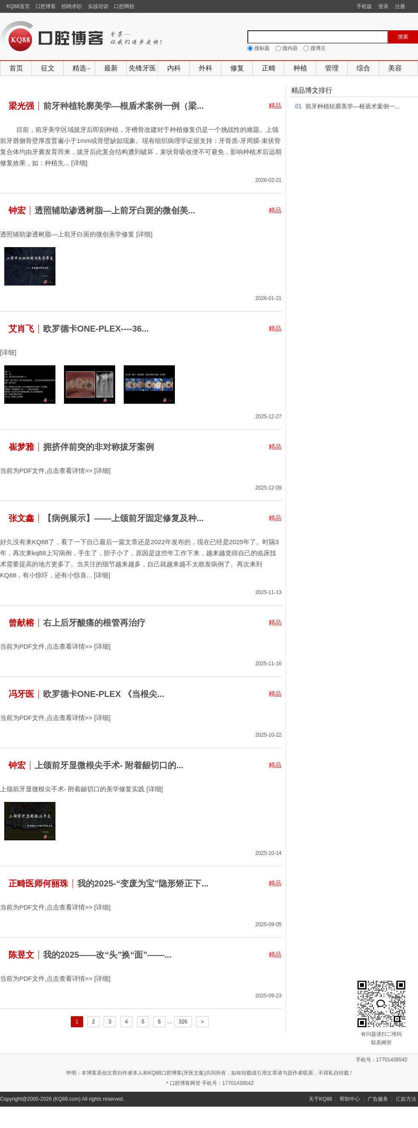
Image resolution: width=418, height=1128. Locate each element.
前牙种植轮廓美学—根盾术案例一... (352, 106)
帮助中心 (350, 1099)
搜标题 (259, 48)
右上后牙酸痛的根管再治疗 (94, 622)
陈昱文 (21, 954)
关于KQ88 (320, 1099)
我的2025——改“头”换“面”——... (107, 954)
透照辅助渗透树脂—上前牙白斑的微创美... (115, 210)
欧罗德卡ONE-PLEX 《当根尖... (103, 694)
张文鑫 (21, 518)
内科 (174, 68)
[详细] (79, 162)
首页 (16, 68)
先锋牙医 (142, 68)
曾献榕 (21, 622)
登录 (383, 6)
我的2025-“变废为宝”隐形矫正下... (143, 883)
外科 (205, 68)
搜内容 (287, 48)
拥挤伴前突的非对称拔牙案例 (98, 447)
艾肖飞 (21, 328)
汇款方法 (406, 1099)
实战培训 (98, 6)
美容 (395, 68)
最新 (111, 68)
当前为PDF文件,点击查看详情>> (46, 470)
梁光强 (21, 106)
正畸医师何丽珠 (38, 883)
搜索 (403, 37)
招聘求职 (71, 6)
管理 (332, 68)
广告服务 (378, 1099)
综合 (363, 68)
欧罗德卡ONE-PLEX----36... (96, 328)
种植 (300, 68)
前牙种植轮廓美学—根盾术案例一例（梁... (123, 106)
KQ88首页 (18, 6)
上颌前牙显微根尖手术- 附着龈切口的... (109, 765)
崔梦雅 (21, 447)
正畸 (269, 68)
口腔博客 (45, 6)
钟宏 (17, 210)
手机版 (364, 6)
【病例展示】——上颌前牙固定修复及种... (123, 518)
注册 (400, 6)
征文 (48, 68)
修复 (237, 68)
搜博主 (314, 48)
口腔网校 (124, 6)
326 (183, 1022)
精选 (79, 68)
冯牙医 (21, 694)
